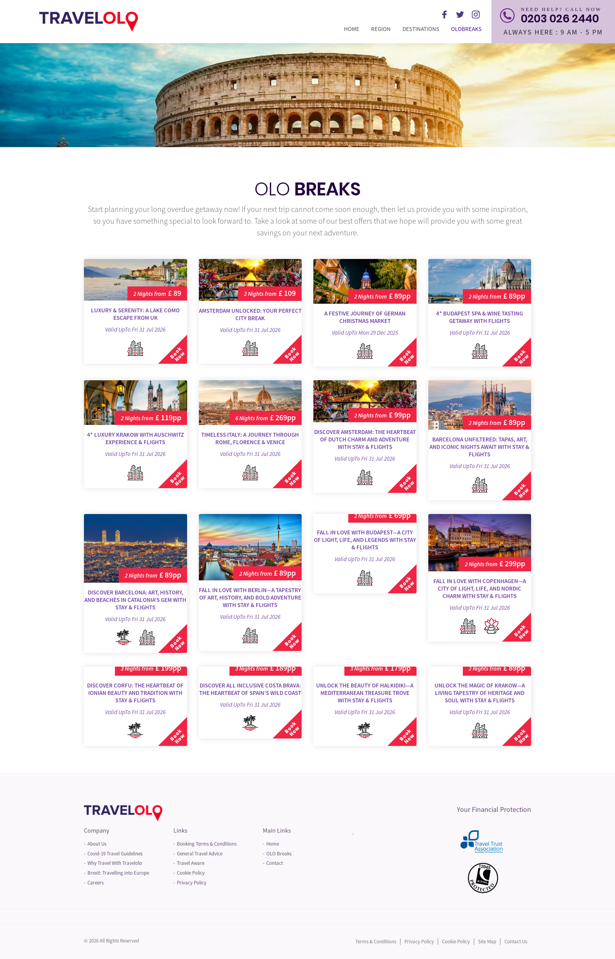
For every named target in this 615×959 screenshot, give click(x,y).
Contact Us (515, 941)
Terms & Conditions (375, 941)
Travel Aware (190, 863)
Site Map (487, 941)
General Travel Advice (199, 853)
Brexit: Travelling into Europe (118, 873)
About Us (96, 843)
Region (384, 29)
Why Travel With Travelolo (114, 863)
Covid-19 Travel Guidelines (114, 853)
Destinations (423, 29)
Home (354, 29)
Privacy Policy (191, 882)
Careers (95, 882)
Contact (274, 863)
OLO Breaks (278, 853)
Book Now (177, 354)
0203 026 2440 (560, 18)
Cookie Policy (191, 873)
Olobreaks (469, 29)
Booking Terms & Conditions (207, 843)
